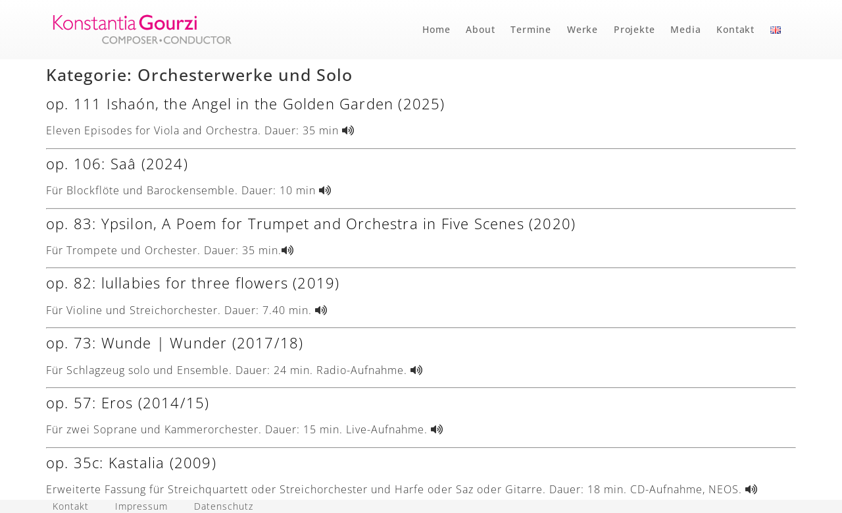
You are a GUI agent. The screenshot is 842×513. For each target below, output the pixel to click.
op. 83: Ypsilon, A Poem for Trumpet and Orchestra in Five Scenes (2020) (311, 223)
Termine (530, 29)
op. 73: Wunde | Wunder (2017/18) (174, 342)
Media (685, 29)
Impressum (141, 506)
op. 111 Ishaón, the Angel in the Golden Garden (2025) (245, 103)
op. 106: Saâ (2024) (117, 163)
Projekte (634, 29)
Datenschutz (223, 506)
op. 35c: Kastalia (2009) (131, 462)
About (480, 29)
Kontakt (735, 29)
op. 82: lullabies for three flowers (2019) (192, 282)
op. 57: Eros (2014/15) (127, 402)
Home (436, 29)
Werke (582, 29)
